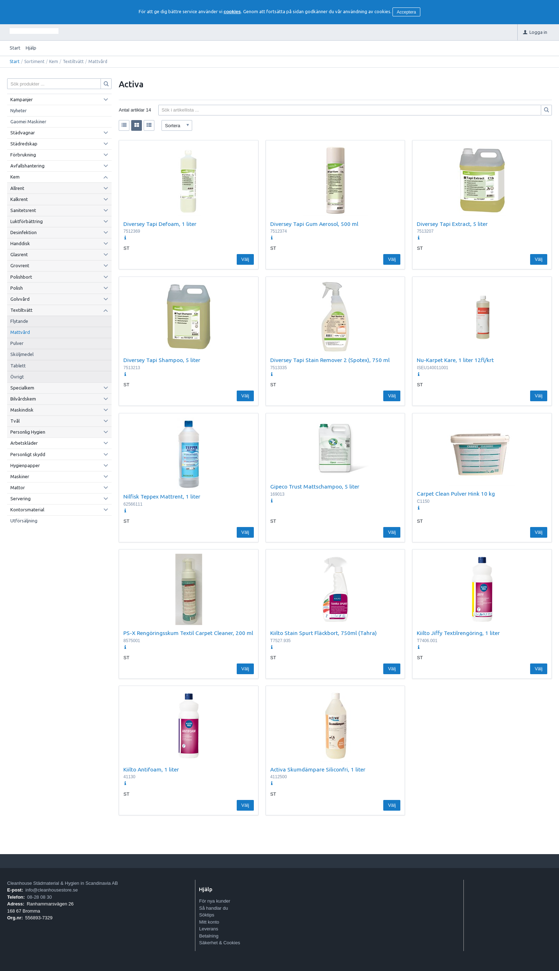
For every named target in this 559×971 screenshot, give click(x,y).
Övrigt (17, 376)
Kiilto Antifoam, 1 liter (151, 769)
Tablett (18, 365)
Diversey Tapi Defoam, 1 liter (159, 224)
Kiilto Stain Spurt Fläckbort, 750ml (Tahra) (323, 633)
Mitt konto (209, 922)
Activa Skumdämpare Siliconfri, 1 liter (317, 769)
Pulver (17, 343)
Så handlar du (213, 908)
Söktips (206, 915)
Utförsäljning (23, 520)
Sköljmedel (22, 354)
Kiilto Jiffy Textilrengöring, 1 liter (458, 633)
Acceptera (406, 12)
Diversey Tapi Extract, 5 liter (452, 224)
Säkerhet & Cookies (219, 942)
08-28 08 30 (39, 897)
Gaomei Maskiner (28, 121)
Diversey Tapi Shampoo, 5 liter (161, 360)
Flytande (19, 321)
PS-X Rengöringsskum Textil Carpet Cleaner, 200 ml (188, 633)
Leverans (208, 928)
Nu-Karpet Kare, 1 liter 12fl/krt (455, 360)
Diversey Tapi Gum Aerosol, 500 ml (314, 224)
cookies (232, 11)
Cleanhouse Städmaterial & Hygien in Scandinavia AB (62, 883)
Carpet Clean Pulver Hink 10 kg (456, 493)
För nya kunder (214, 901)
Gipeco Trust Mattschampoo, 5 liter (314, 486)
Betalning (208, 936)
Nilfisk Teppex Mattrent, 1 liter (161, 496)
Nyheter (18, 110)
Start (15, 47)
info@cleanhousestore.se (51, 890)
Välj (245, 259)
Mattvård (20, 332)
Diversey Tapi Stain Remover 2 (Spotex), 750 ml (330, 360)
